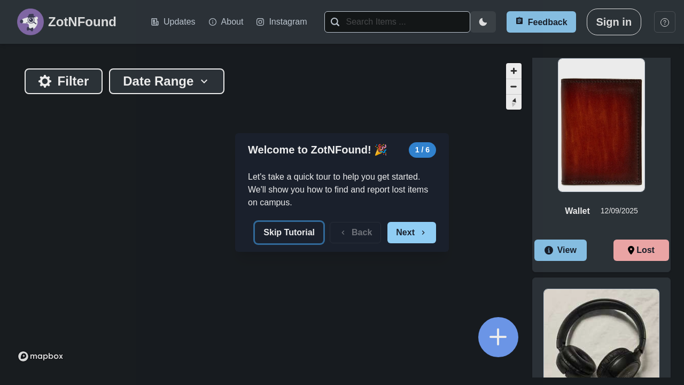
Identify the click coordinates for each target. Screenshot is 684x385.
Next (412, 232)
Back (355, 232)
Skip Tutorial (289, 232)
